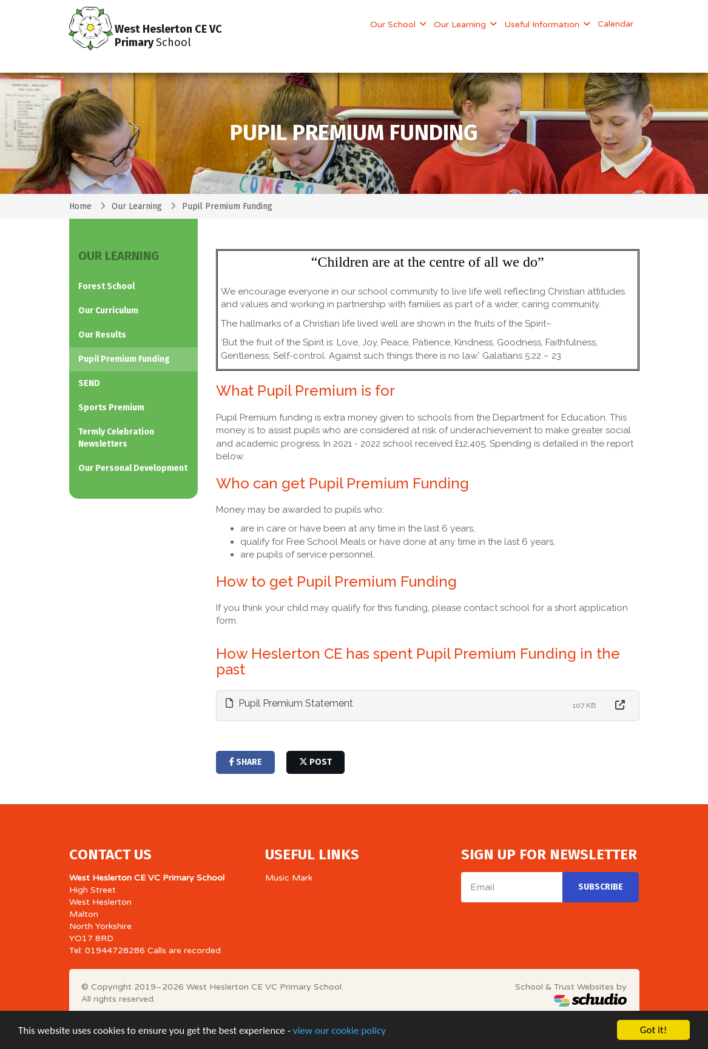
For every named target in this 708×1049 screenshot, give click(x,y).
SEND (89, 383)
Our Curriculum (108, 310)
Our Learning (461, 24)
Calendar (615, 24)
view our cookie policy (339, 1031)
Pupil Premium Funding (124, 359)
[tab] (428, 706)
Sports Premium (111, 407)
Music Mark (288, 878)
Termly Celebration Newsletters (116, 438)
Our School (394, 24)
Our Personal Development (132, 468)
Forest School (106, 286)
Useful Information (543, 24)
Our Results (102, 335)
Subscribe (600, 887)
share (245, 762)
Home (80, 206)
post (315, 762)
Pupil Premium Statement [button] (289, 703)
